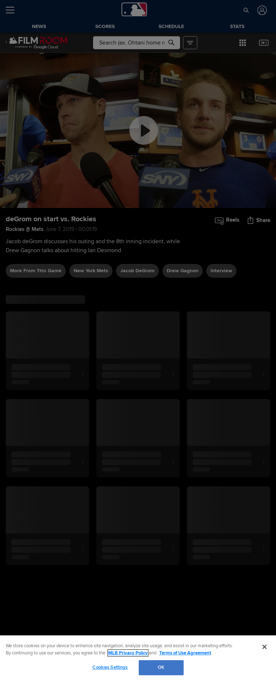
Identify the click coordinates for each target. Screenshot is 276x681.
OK (161, 667)
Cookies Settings (110, 667)
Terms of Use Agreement (185, 653)
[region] (138, 658)
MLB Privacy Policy (128, 653)
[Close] (264, 647)
